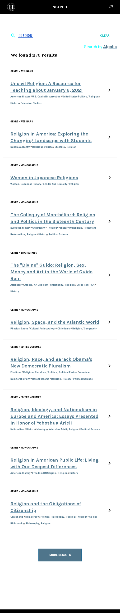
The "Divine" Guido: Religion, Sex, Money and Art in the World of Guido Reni (51, 271)
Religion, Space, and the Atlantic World (54, 322)
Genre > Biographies (23, 252)
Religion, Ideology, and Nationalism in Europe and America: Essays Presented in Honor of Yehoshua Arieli (54, 416)
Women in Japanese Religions (44, 177)
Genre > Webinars (21, 71)
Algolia (110, 46)
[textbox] (59, 36)
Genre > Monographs (24, 165)
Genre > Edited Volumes (25, 347)
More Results (60, 555)
